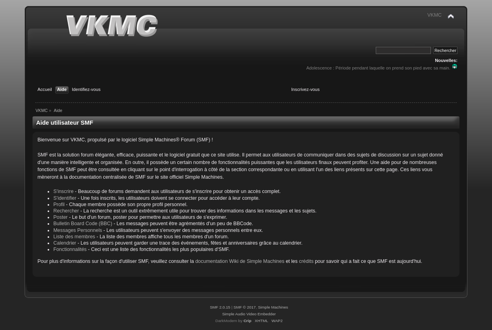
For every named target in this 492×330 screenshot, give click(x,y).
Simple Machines (273, 307)
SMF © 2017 (245, 307)
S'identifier (64, 198)
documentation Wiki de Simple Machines (239, 261)
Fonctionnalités (69, 249)
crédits (306, 261)
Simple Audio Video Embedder (249, 314)
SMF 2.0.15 (220, 307)
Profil (58, 204)
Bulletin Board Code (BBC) (82, 223)
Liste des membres (74, 236)
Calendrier (64, 243)
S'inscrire (63, 191)
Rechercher (66, 211)
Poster (60, 217)
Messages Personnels (77, 230)
